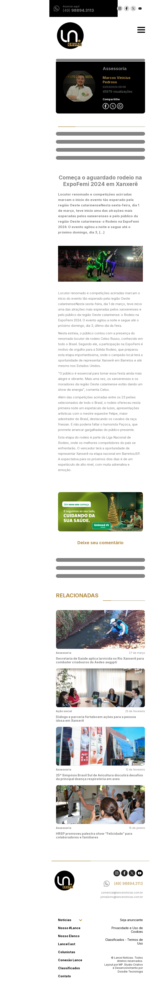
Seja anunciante (114, 920)
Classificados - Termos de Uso (107, 941)
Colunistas (49, 952)
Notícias (47, 920)
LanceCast (49, 944)
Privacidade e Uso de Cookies (110, 929)
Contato (47, 976)
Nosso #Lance (52, 928)
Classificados (52, 968)
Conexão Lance (53, 960)
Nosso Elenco (52, 936)
